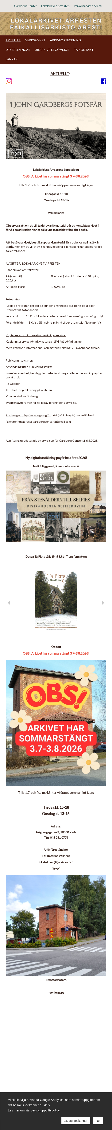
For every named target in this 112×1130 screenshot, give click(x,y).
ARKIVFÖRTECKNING (65, 40)
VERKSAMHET (35, 40)
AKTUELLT (13, 40)
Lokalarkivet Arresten (55, 6)
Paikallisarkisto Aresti (88, 6)
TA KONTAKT (83, 49)
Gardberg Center (25, 6)
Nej (98, 1120)
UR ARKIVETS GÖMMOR (52, 49)
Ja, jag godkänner (75, 1120)
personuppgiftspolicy (45, 1110)
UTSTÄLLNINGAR (18, 49)
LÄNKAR (12, 59)
